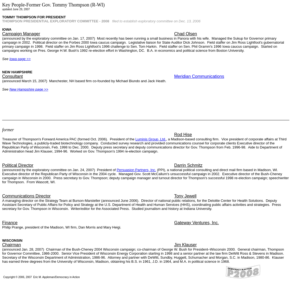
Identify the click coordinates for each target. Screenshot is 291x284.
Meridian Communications (199, 76)
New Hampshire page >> (28, 89)
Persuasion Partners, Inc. (136, 170)
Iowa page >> (20, 59)
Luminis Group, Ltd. (151, 139)
